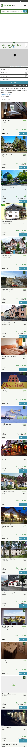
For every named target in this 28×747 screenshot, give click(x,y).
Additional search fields (19, 85)
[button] (13, 54)
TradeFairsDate (8, 5)
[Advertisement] (13, 28)
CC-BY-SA (26, 66)
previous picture (1, 110)
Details (5, 133)
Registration (7, 1)
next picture (26, 110)
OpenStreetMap (19, 66)
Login (2, 1)
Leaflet (12, 66)
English (24, 1)
